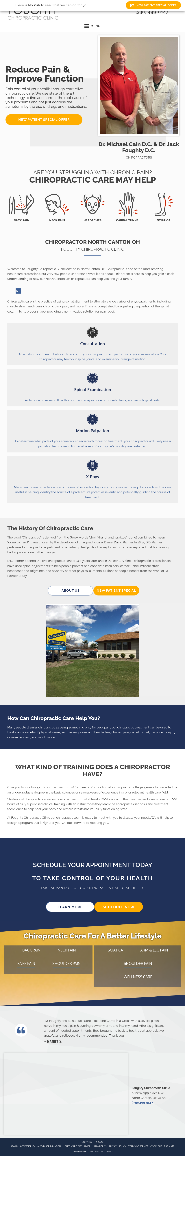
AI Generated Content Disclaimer (92, 1151)
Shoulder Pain (66, 963)
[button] (43, 119)
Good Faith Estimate (162, 1146)
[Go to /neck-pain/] (57, 207)
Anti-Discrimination (49, 1146)
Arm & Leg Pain (154, 950)
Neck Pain (67, 950)
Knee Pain (26, 963)
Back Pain (31, 950)
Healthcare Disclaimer (76, 1146)
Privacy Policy (117, 1146)
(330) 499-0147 (152, 11)
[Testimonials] (105, 1031)
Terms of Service (138, 1146)
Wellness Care (138, 976)
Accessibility (27, 1146)
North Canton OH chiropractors (67, 279)
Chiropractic (31, 537)
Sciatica (115, 950)
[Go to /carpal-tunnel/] (128, 207)
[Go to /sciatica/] (163, 207)
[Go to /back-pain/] (21, 207)
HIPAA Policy (99, 1146)
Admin (14, 1146)
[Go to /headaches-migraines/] (92, 207)
